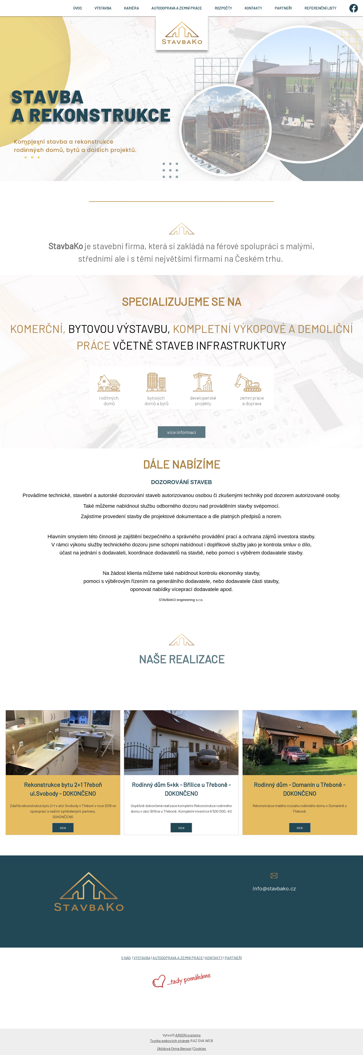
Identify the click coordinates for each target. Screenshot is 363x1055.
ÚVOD (77, 8)
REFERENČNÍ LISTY (320, 8)
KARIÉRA (131, 8)
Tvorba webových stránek (170, 1040)
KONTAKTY (253, 8)
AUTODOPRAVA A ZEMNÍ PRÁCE (176, 8)
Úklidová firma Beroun (174, 1048)
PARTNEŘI (283, 8)
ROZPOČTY (223, 8)
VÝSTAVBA (102, 8)
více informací (181, 444)
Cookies (199, 1048)
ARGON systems (188, 1035)
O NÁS (126, 957)
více (63, 827)
